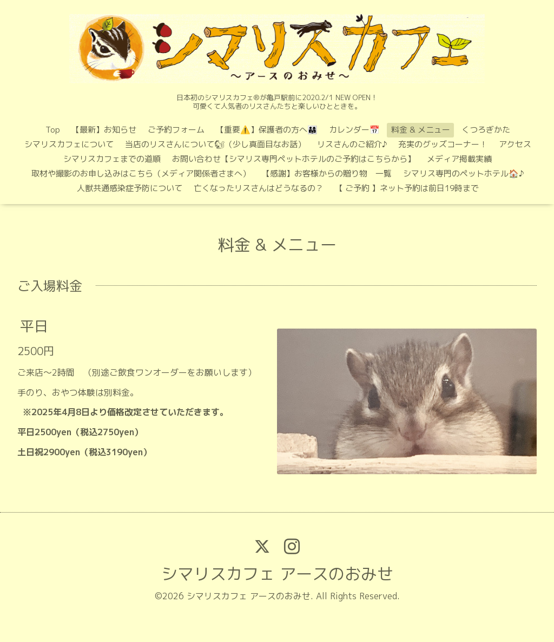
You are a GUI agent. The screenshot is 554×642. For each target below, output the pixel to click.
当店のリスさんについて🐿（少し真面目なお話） (215, 144)
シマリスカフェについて (69, 144)
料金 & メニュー (420, 129)
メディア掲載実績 (459, 159)
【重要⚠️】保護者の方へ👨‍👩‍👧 (267, 129)
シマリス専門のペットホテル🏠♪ (463, 173)
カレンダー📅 (354, 129)
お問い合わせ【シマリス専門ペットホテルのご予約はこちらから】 (294, 159)
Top (52, 129)
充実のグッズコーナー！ (442, 144)
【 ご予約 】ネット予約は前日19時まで (407, 188)
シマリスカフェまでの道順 (112, 159)
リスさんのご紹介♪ (352, 144)
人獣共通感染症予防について (129, 188)
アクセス (515, 144)
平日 (34, 326)
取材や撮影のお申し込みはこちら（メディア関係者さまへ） (140, 173)
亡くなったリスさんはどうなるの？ (259, 188)
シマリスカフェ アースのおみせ (277, 573)
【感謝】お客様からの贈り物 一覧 (327, 173)
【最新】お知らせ (103, 129)
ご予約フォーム (176, 129)
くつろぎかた (485, 129)
